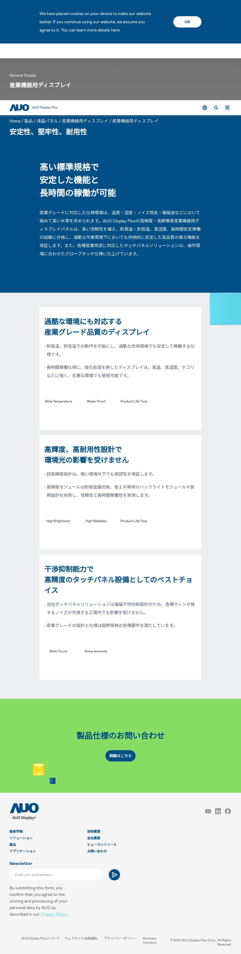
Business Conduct (150, 940)
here (115, 29)
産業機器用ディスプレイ (85, 64)
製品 (28, 64)
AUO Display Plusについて (39, 938)
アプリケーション (22, 851)
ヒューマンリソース (101, 845)
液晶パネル (47, 64)
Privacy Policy (54, 914)
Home (14, 64)
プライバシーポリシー (121, 938)
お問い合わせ (97, 851)
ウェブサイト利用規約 (82, 938)
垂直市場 (16, 831)
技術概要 (93, 831)
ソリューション (20, 838)
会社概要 (93, 838)
